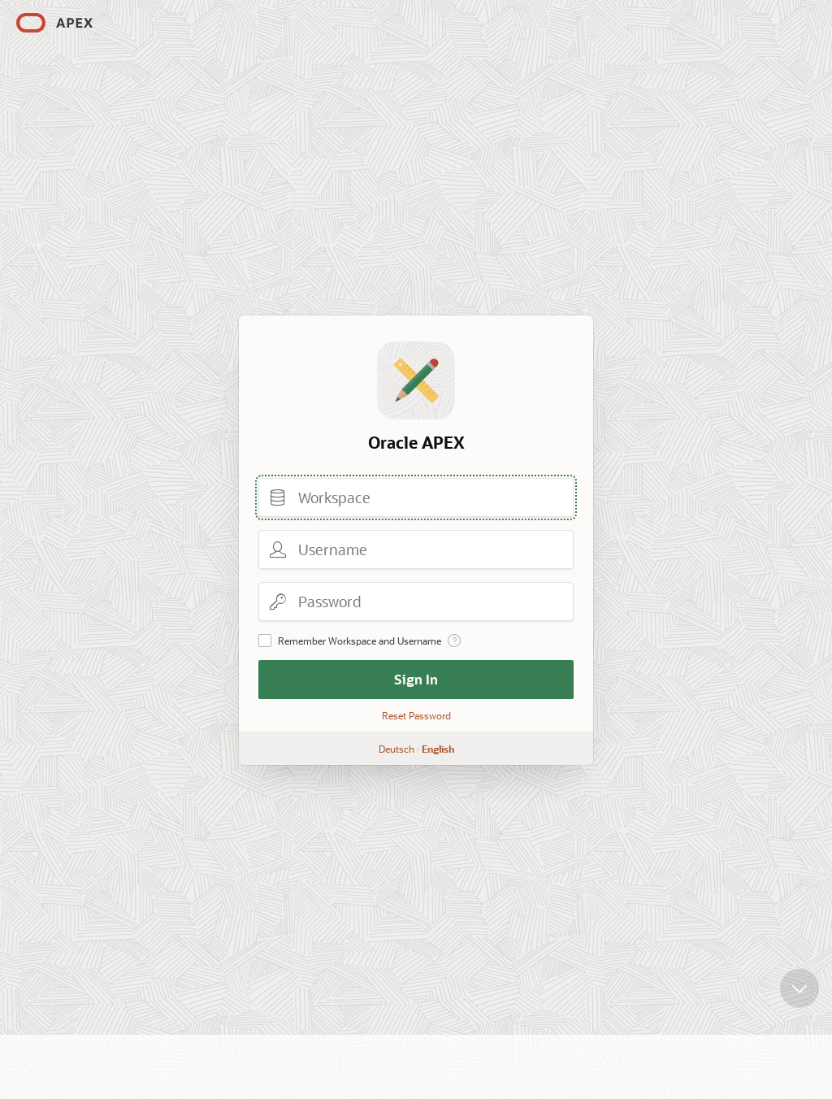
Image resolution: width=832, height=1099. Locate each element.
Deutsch (396, 748)
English (438, 748)
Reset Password (416, 715)
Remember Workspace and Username (359, 640)
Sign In (416, 679)
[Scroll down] (799, 994)
